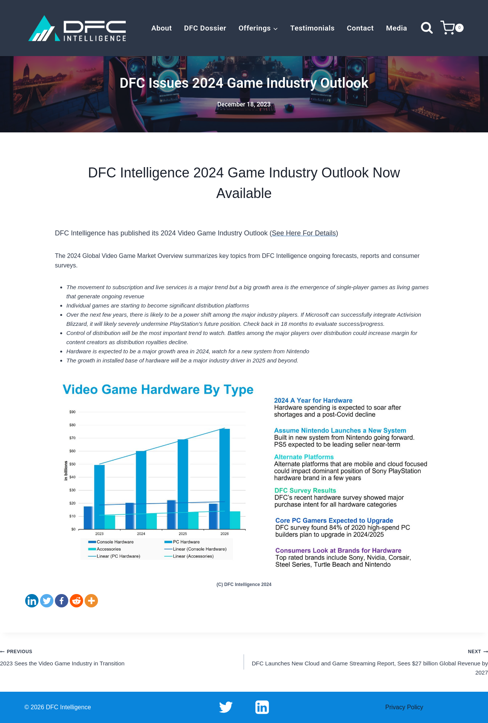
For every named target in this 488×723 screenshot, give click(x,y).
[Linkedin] (32, 600)
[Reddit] (76, 600)
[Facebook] (61, 600)
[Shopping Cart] (452, 28)
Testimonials (312, 28)
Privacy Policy (404, 707)
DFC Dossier (205, 28)
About (161, 28)
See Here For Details (304, 233)
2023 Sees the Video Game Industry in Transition (119, 657)
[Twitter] (46, 600)
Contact (360, 28)
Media (396, 28)
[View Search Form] (427, 28)
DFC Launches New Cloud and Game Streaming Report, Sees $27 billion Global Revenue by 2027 (369, 661)
